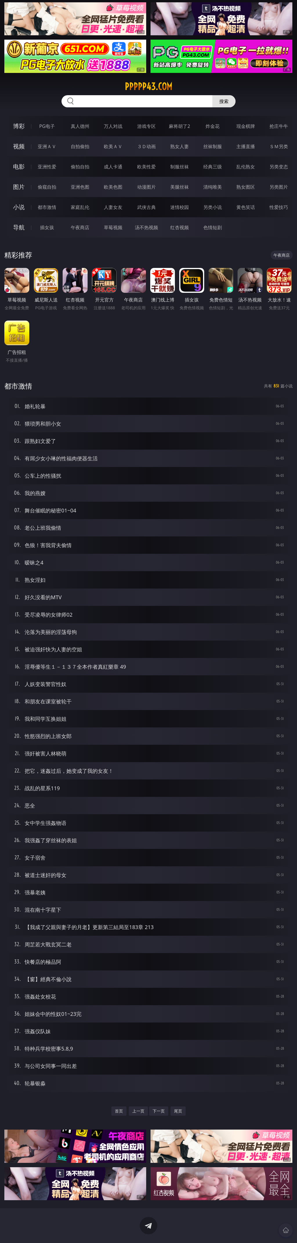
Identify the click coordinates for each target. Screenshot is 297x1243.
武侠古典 (146, 207)
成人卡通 (113, 166)
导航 (19, 227)
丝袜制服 (212, 146)
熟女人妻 (179, 146)
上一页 (138, 1111)
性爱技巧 (278, 207)
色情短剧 (212, 227)
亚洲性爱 (47, 166)
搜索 (224, 101)
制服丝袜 (179, 166)
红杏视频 (179, 227)
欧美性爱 (146, 166)
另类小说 (212, 207)
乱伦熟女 (245, 166)
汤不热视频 (146, 227)
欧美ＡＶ (113, 146)
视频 (19, 146)
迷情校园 (179, 207)
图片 (19, 187)
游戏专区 (146, 126)
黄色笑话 (245, 207)
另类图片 (278, 187)
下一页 (159, 1111)
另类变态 (278, 166)
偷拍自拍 (80, 166)
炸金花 (213, 126)
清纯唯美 (212, 187)
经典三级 (212, 166)
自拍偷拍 (80, 146)
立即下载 (189, 1230)
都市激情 (47, 207)
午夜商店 (80, 227)
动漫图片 (146, 187)
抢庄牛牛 (278, 126)
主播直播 (245, 146)
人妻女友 (113, 207)
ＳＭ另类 (278, 146)
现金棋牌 (245, 126)
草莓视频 (113, 227)
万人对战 (113, 126)
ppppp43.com (148, 86)
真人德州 (80, 126)
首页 (119, 1111)
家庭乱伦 (80, 207)
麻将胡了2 (179, 126)
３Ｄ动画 (146, 146)
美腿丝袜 (179, 187)
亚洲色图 (80, 187)
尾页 (178, 1111)
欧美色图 (113, 187)
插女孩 (47, 227)
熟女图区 (245, 187)
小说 (19, 207)
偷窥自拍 (47, 187)
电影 (19, 166)
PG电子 (47, 126)
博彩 (19, 126)
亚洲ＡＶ (47, 146)
